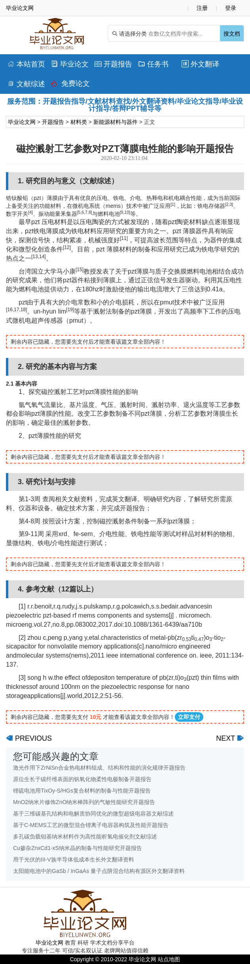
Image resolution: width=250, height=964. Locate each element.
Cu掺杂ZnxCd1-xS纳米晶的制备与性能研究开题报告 (77, 848)
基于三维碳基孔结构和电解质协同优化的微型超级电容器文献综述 (93, 813)
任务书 (153, 64)
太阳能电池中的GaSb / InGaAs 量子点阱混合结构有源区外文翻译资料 (99, 871)
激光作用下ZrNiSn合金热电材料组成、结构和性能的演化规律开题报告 (99, 767)
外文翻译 (200, 64)
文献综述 (26, 84)
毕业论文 (70, 64)
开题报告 (113, 64)
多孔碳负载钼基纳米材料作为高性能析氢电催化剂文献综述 (85, 836)
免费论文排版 (70, 85)
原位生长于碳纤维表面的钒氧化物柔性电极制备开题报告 (82, 779)
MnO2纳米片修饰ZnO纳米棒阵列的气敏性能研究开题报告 (84, 802)
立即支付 (189, 717)
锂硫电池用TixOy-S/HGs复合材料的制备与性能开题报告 (82, 790)
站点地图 (169, 959)
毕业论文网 (22, 122)
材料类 (78, 122)
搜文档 (231, 33)
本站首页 (26, 64)
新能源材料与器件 (115, 122)
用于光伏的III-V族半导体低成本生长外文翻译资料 (73, 859)
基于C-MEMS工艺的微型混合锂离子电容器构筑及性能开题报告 (91, 825)
